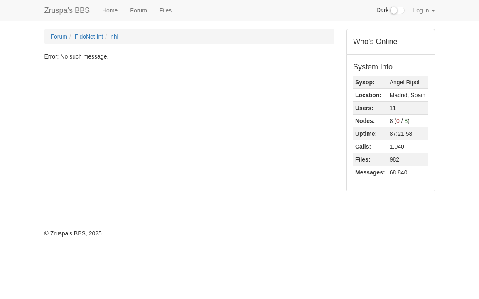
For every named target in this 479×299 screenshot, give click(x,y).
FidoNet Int (89, 36)
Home (110, 10)
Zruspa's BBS (67, 10)
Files (166, 10)
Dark (390, 10)
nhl (114, 36)
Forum (138, 10)
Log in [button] (424, 10)
